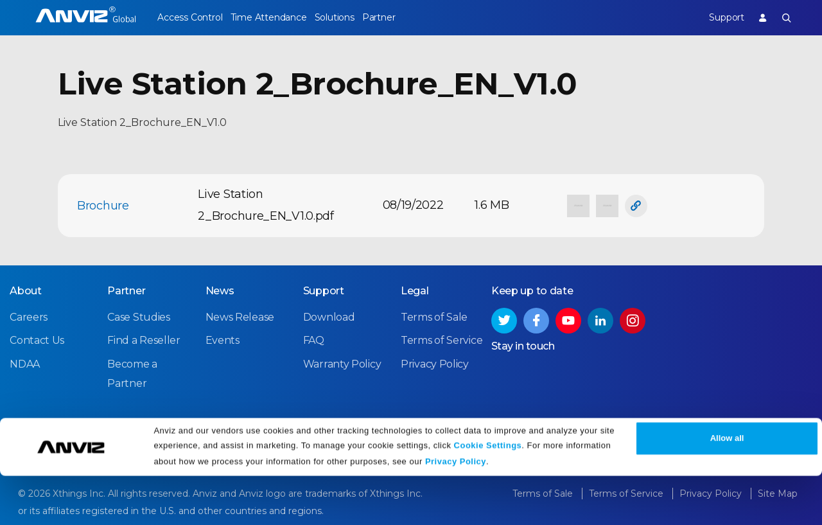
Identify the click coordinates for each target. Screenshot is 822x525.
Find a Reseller (143, 339)
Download (329, 316)
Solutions (353, 17)
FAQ (313, 339)
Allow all (727, 488)
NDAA (25, 362)
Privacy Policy (455, 510)
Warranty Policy (342, 362)
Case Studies (138, 316)
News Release (240, 316)
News (220, 289)
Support (716, 17)
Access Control (189, 17)
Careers (29, 316)
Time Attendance (278, 17)
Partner (408, 17)
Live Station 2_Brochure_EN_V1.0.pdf (265, 205)
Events (223, 339)
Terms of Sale (434, 316)
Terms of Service (441, 339)
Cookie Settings (488, 494)
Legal (415, 289)
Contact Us (37, 339)
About (26, 289)
